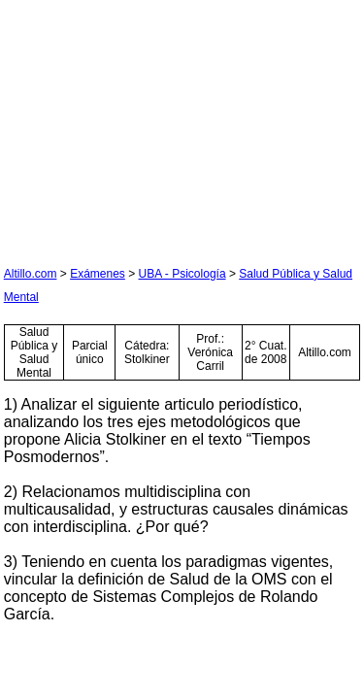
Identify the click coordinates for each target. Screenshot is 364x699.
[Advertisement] (149, 125)
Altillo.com (30, 274)
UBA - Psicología (182, 274)
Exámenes (97, 274)
